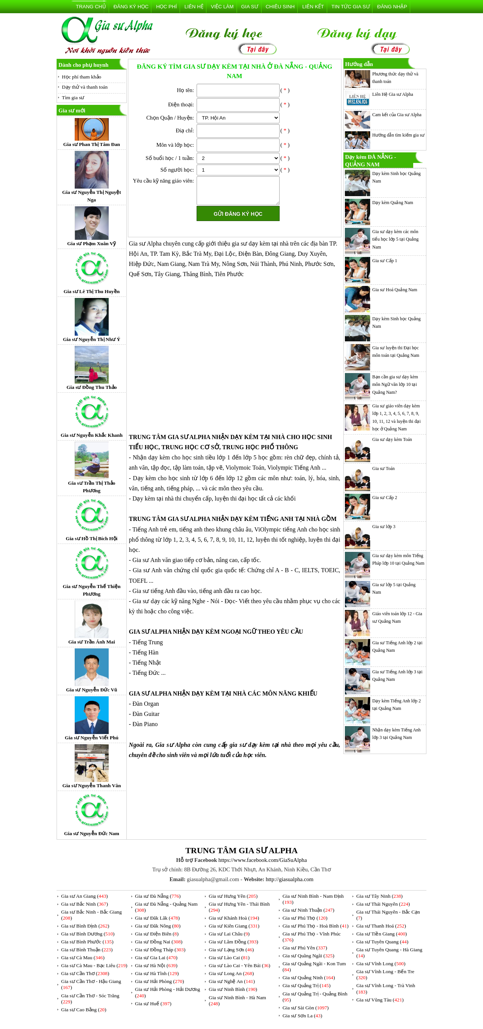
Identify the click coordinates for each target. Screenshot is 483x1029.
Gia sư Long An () (231, 973)
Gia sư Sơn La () (302, 1015)
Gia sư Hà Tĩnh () (157, 973)
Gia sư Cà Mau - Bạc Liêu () (94, 965)
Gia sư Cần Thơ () (85, 973)
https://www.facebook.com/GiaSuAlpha (262, 860)
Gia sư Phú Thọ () (305, 918)
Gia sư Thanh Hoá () (381, 926)
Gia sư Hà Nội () (156, 965)
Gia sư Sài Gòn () (306, 1008)
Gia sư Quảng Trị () (307, 985)
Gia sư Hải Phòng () (159, 981)
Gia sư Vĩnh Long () (380, 963)
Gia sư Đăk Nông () (158, 926)
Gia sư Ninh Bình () (233, 989)
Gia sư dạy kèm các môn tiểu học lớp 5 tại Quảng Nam (395, 239)
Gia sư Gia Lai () (156, 957)
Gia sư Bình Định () (85, 926)
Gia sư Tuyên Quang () (382, 942)
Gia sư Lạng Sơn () (231, 949)
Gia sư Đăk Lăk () (157, 918)
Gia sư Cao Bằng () (83, 1009)
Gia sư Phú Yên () (305, 948)
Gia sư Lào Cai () (229, 957)
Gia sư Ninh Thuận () (308, 910)
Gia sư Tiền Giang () (381, 934)
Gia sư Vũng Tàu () (380, 1000)
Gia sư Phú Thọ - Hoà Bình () (316, 926)
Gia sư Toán (383, 468)
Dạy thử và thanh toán (85, 87)
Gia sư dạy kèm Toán (392, 439)
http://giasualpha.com (290, 879)
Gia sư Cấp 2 (384, 497)
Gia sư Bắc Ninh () (84, 904)
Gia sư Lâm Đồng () (233, 942)
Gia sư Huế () (153, 1003)
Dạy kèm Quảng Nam (392, 202)
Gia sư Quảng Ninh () (309, 977)
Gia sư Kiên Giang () (234, 926)
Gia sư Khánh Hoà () (234, 918)
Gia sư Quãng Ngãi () (308, 955)
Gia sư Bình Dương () (88, 934)
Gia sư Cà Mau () (83, 957)
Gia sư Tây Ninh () (379, 896)
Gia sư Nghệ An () (232, 981)
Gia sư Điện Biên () (157, 934)
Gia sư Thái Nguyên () (383, 904)
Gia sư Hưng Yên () (233, 896)
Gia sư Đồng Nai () (159, 942)
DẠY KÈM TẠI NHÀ (257, 437)
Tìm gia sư (73, 97)
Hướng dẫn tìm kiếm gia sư (398, 135)
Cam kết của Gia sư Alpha (396, 114)
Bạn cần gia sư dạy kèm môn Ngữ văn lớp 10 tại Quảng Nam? (395, 384)
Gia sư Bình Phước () (87, 942)
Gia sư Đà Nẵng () (158, 896)
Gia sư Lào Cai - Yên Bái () (239, 965)
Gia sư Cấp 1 (384, 260)
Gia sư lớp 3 (383, 526)
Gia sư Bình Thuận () (86, 949)
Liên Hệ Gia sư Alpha (392, 94)
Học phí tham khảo (81, 77)
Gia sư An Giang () (84, 896)
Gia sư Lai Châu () (229, 934)
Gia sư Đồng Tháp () (160, 949)
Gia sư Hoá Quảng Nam (394, 289)
